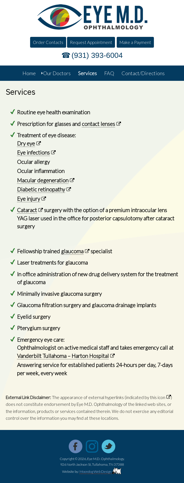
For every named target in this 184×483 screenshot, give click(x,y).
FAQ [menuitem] (109, 73)
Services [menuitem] (87, 73)
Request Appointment (91, 42)
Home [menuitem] (29, 73)
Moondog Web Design (96, 471)
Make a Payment (135, 42)
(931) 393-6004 (97, 55)
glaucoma (72, 251)
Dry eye (26, 143)
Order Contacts (48, 42)
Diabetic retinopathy (41, 189)
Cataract (27, 210)
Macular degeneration (42, 180)
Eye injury (28, 198)
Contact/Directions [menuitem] (143, 73)
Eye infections (33, 152)
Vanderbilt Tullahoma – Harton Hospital (63, 356)
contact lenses (98, 124)
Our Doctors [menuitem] (57, 73)
